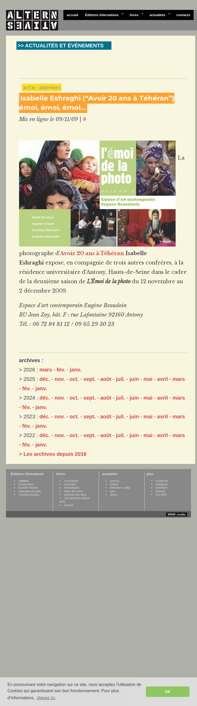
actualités (158, 14)
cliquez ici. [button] (46, 698)
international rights (30, 491)
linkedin (160, 491)
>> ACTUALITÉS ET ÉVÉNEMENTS (61, 45)
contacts (183, 15)
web (112, 491)
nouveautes (71, 480)
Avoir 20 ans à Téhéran (92, 253)
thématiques (71, 487)
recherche (162, 480)
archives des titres (75, 494)
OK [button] (168, 692)
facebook (161, 487)
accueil (72, 15)
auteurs (69, 505)
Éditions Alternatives (103, 14)
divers (113, 494)
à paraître (70, 484)
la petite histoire (28, 487)
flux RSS (161, 494)
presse (114, 484)
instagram (162, 484)
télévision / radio (120, 487)
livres (135, 14)
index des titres (73, 491)
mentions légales (29, 494)
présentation (26, 484)
